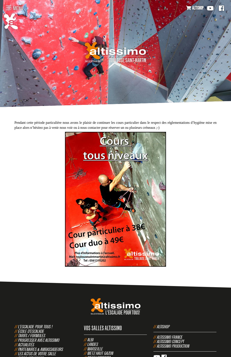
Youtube (210, 8)
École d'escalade (31, 331)
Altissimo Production (173, 346)
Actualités (26, 345)
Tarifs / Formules (31, 336)
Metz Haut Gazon (100, 353)
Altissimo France (170, 337)
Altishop (163, 327)
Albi (90, 340)
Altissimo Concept (170, 341)
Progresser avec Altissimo (38, 340)
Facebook (221, 8)
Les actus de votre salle (37, 354)
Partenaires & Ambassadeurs (40, 349)
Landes (92, 344)
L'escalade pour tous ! (35, 327)
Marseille (95, 349)
